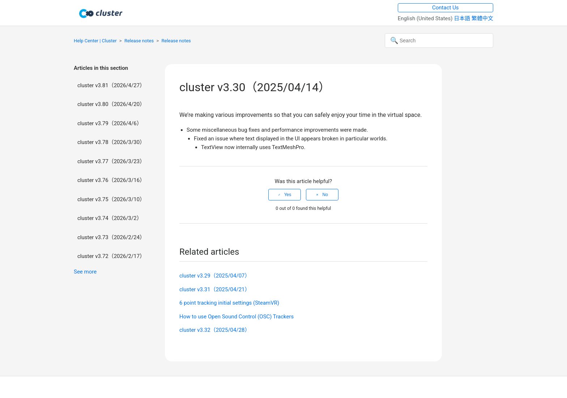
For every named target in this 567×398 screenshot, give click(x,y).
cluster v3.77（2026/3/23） (111, 161)
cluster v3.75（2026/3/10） (111, 199)
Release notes (139, 40)
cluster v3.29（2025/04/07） (214, 275)
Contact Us (445, 7)
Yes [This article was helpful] (287, 194)
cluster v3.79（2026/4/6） (109, 123)
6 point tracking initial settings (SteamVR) (229, 303)
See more (85, 271)
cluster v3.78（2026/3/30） (111, 142)
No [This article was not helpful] (325, 194)
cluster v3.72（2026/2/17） (111, 256)
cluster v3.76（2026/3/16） (111, 180)
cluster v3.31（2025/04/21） (214, 289)
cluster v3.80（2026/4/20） (111, 104)
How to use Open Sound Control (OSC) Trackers (236, 316)
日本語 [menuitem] (463, 18)
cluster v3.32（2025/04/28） (214, 330)
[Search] (439, 40)
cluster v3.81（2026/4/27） (111, 85)
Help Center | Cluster (95, 40)
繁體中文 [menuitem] (482, 18)
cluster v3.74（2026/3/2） (109, 218)
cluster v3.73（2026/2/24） (111, 237)
